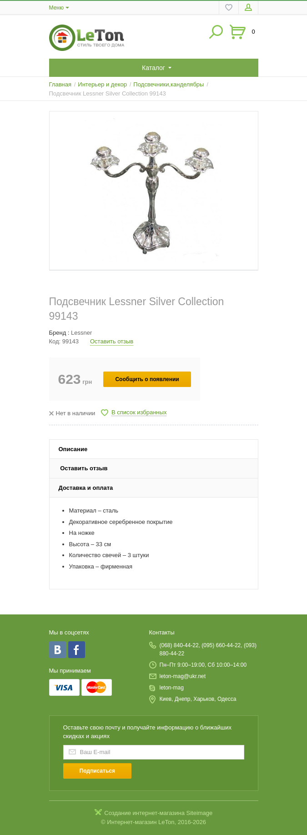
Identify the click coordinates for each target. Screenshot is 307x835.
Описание (73, 449)
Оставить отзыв (111, 341)
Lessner (81, 332)
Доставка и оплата (86, 487)
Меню (56, 8)
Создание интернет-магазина (144, 813)
